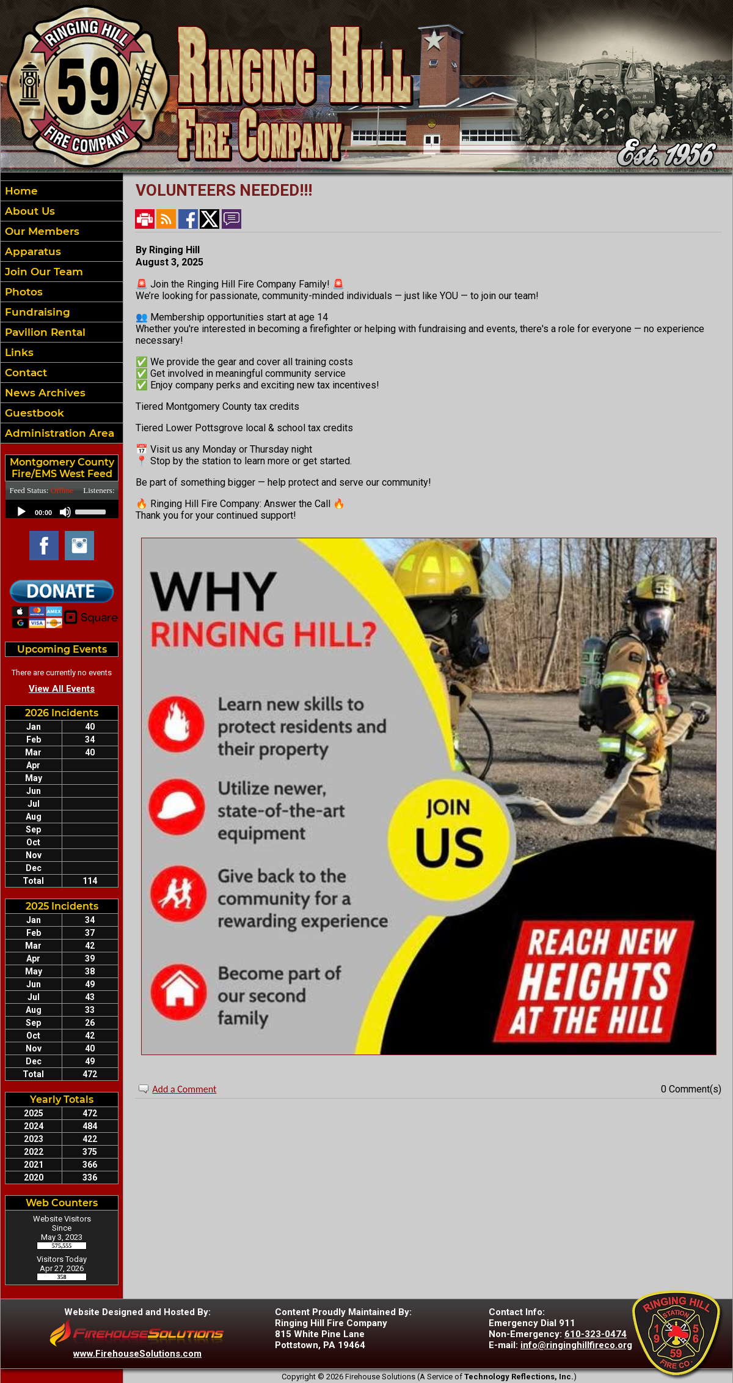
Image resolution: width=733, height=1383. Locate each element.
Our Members (40, 231)
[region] (62, 312)
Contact (24, 372)
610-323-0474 (595, 1334)
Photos (22, 292)
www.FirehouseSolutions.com (137, 1353)
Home (20, 191)
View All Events (62, 688)
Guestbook (33, 413)
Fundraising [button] (36, 312)
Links (18, 352)
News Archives (44, 393)
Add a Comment (184, 1089)
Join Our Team (42, 271)
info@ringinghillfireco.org (576, 1345)
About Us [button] (28, 211)
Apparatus (31, 251)
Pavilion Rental (44, 332)
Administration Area (58, 433)
